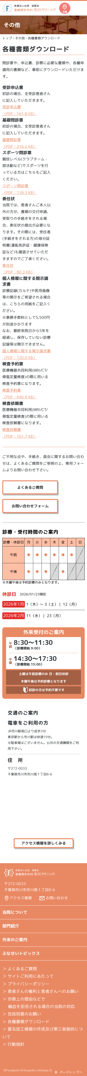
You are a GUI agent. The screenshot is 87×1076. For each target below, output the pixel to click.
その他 (20, 38)
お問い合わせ (57, 897)
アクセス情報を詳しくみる (43, 843)
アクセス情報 (21, 897)
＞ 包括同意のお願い (21, 1014)
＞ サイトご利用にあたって (28, 976)
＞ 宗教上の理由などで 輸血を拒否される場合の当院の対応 (38, 1002)
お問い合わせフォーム (30, 506)
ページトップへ (68, 1072)
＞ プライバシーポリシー (25, 984)
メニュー (79, 8)
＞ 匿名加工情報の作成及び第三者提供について (42, 1032)
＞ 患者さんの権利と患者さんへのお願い (40, 991)
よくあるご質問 (30, 487)
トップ (7, 38)
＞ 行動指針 (13, 1044)
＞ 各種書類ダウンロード (25, 1022)
